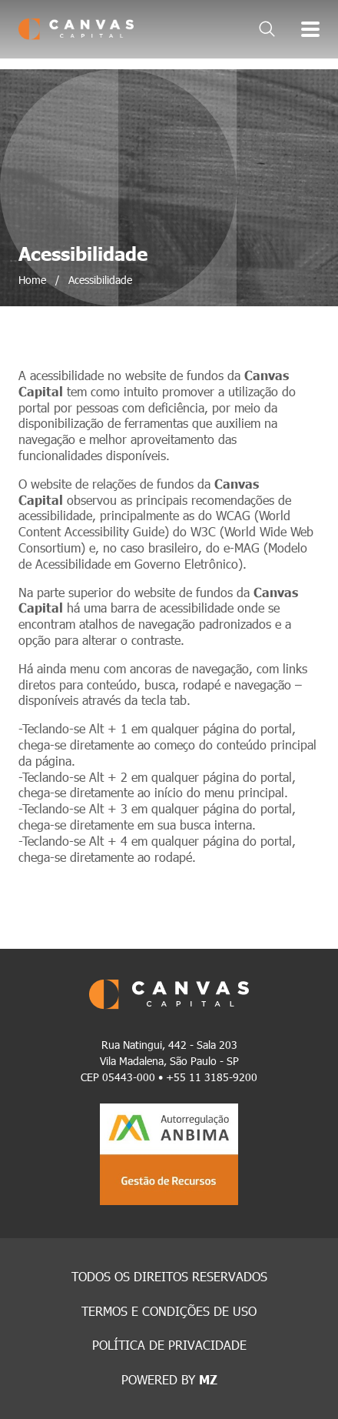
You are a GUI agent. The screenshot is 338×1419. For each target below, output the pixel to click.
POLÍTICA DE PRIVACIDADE (169, 1344)
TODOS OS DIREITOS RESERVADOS (169, 1276)
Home (32, 279)
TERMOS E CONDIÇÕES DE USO (169, 1311)
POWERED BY (169, 1379)
